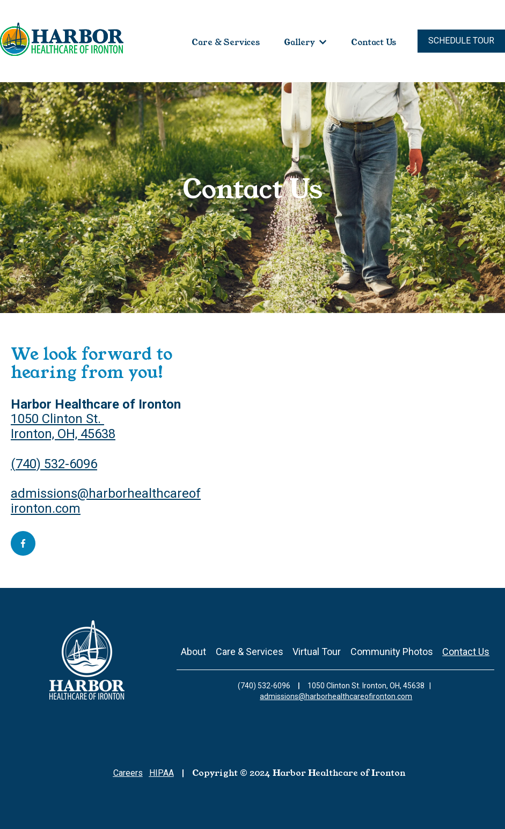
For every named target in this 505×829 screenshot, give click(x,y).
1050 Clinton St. (57, 418)
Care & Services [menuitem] (249, 651)
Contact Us (373, 42)
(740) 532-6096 (54, 463)
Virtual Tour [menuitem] (316, 651)
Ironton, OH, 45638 (63, 433)
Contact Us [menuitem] (465, 651)
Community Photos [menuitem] (391, 651)
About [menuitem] (193, 651)
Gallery (299, 42)
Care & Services (226, 42)
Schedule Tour (461, 40)
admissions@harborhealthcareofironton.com (106, 501)
